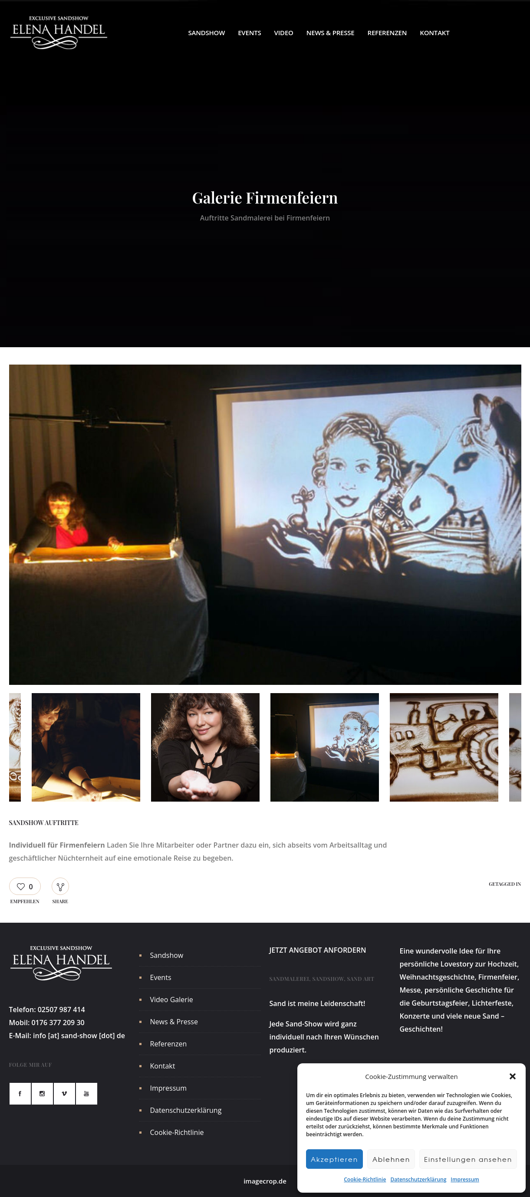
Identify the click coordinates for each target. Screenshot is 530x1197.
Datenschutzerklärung (418, 1179)
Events (249, 32)
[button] (512, 1076)
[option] (265, 527)
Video (283, 32)
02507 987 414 (61, 1009)
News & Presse (330, 32)
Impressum (465, 1179)
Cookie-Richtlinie (365, 1179)
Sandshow (206, 32)
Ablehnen (391, 1159)
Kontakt (434, 32)
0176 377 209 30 (57, 1022)
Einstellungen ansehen (468, 1159)
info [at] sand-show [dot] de (79, 1035)
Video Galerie (171, 999)
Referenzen (387, 32)
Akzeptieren (334, 1159)
